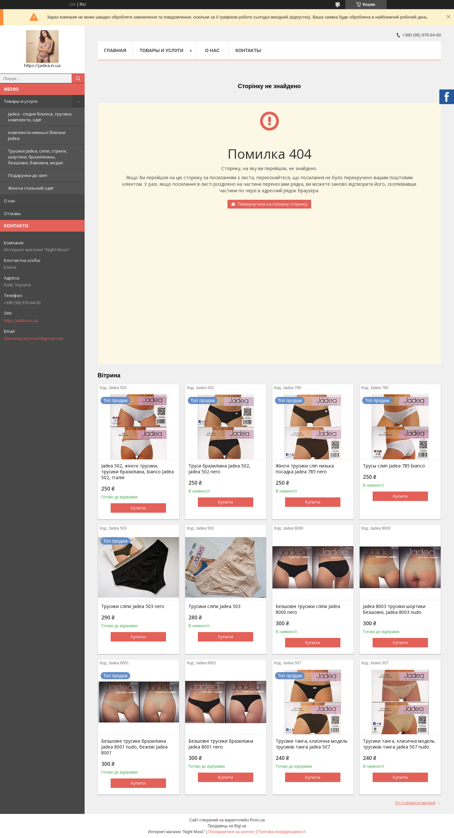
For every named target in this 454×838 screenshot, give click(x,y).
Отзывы (12, 213)
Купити (138, 508)
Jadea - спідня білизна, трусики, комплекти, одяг (40, 117)
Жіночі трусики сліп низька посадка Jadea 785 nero (305, 469)
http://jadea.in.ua (21, 320)
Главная (115, 50)
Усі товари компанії (415, 802)
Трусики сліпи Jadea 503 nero (132, 606)
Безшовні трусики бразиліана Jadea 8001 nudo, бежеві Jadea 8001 (134, 747)
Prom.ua (257, 820)
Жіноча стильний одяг (31, 188)
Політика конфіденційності (282, 832)
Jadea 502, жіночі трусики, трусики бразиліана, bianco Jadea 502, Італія (137, 471)
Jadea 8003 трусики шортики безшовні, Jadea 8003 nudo (394, 609)
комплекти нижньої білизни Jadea (36, 135)
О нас (9, 201)
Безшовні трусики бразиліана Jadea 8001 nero (220, 744)
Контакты (248, 50)
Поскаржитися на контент (231, 832)
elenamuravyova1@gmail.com (33, 338)
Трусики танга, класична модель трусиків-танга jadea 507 (312, 744)
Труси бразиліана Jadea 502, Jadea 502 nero (219, 469)
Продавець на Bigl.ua (227, 826)
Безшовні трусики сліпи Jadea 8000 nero (308, 609)
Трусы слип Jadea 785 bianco (394, 466)
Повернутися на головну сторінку (273, 204)
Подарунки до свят (28, 175)
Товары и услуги (20, 101)
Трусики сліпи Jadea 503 (214, 606)
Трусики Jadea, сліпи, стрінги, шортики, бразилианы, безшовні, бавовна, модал (37, 157)
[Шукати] (78, 78)
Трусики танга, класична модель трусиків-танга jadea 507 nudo (399, 744)
